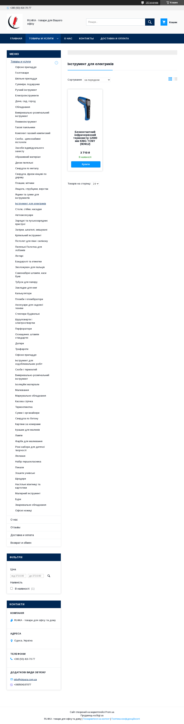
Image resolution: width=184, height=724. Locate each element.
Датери (19, 343)
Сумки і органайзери (27, 412)
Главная (16, 38)
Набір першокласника (28, 461)
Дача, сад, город (25, 101)
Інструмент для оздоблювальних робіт (28, 362)
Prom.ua (109, 712)
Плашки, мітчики (24, 183)
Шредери (20, 478)
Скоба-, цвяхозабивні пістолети (28, 140)
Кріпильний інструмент (28, 235)
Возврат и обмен (21, 542)
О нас (68, 38)
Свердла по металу (27, 168)
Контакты (86, 38)
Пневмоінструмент (26, 121)
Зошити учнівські (25, 473)
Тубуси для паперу (26, 282)
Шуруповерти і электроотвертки (25, 321)
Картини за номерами (28, 424)
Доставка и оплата (114, 38)
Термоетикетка (23, 407)
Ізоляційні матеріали (27, 384)
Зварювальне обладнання (30, 504)
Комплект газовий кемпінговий (32, 133)
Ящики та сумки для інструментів (27, 196)
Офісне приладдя (25, 67)
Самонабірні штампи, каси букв (30, 275)
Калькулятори (23, 293)
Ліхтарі (19, 255)
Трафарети (21, 349)
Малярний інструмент (27, 493)
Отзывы (15, 527)
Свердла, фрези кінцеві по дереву (31, 176)
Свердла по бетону (26, 418)
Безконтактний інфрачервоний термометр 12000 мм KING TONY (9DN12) (85, 137)
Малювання (22, 390)
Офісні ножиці (23, 510)
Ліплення (20, 455)
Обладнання (22, 107)
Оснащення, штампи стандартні (27, 336)
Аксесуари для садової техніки (29, 306)
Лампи (19, 435)
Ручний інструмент (26, 89)
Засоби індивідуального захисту (29, 149)
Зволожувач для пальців (30, 267)
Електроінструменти (27, 95)
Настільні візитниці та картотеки (27, 486)
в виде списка (175, 79)
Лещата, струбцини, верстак (31, 188)
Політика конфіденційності (125, 719)
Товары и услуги (41, 38)
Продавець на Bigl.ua (92, 715)
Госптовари (22, 72)
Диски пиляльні (24, 162)
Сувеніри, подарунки (27, 84)
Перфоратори (23, 328)
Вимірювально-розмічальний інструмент (32, 114)
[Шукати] (150, 22)
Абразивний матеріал (28, 156)
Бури (18, 499)
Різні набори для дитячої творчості (30, 448)
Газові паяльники (25, 127)
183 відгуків (152, 2)
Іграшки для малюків (27, 429)
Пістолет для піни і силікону (31, 241)
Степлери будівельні (27, 313)
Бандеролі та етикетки (28, 261)
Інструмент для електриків (30, 203)
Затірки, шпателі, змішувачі (31, 229)
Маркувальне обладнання (30, 395)
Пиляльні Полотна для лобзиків (28, 248)
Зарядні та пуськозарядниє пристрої (31, 222)
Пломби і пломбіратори (29, 299)
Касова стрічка (24, 401)
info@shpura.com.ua (25, 679)
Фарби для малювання (28, 441)
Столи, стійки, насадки (28, 209)
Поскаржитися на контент (96, 719)
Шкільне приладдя (26, 78)
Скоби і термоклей (26, 369)
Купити (86, 164)
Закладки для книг (26, 287)
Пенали (19, 467)
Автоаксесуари (24, 215)
